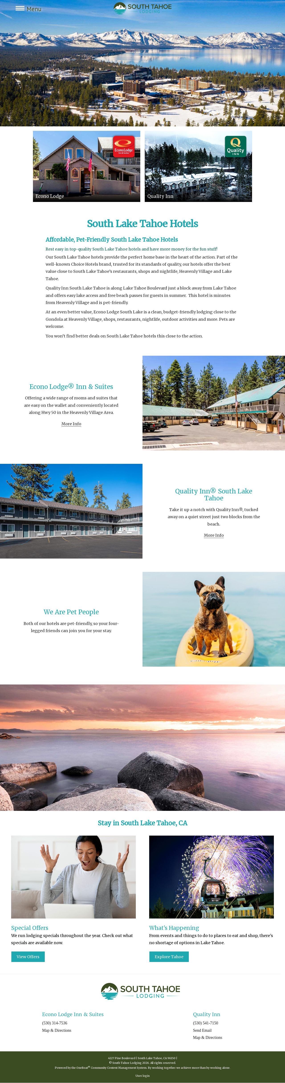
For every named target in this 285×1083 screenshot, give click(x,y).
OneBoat (83, 1067)
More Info (71, 423)
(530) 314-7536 (54, 1023)
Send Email (202, 1030)
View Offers (28, 956)
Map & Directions (56, 1030)
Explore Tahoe (169, 956)
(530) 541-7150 (205, 1023)
